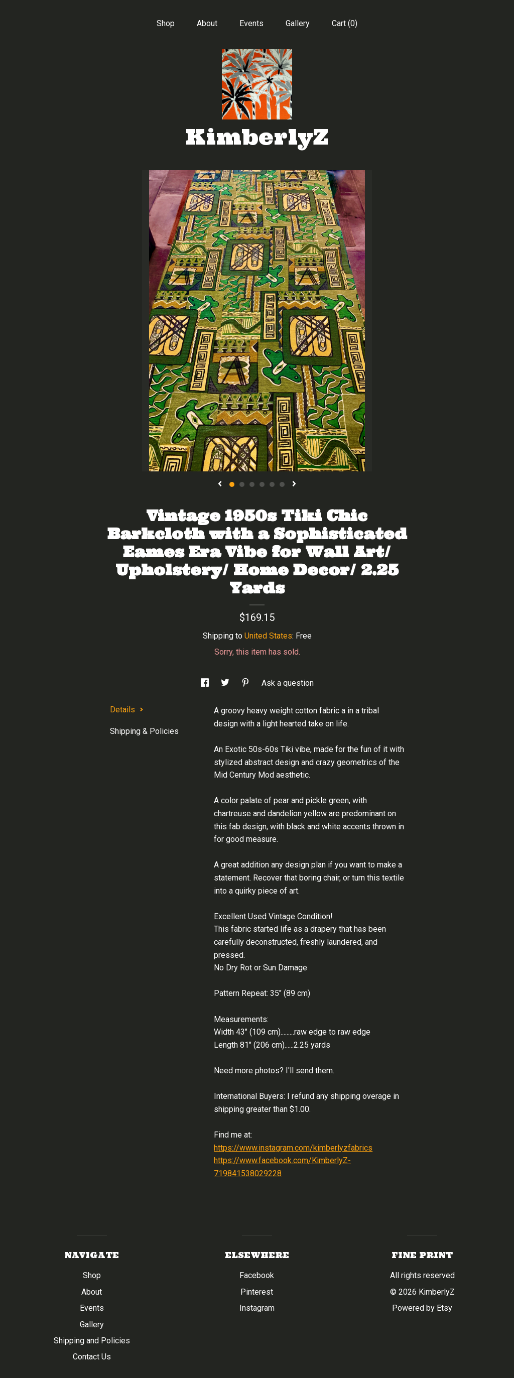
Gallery (298, 23)
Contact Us (92, 1356)
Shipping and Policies (92, 1340)
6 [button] (282, 484)
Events (251, 23)
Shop (166, 23)
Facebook (256, 1275)
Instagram (257, 1308)
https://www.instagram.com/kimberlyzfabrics (293, 1148)
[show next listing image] (294, 484)
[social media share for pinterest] (246, 683)
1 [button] (231, 484)
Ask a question (288, 683)
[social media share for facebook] (206, 683)
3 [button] (251, 484)
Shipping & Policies (144, 731)
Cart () (344, 23)
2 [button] (241, 484)
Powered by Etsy (422, 1308)
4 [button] (262, 484)
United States (268, 636)
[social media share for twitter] (226, 683)
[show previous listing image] (219, 484)
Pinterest (256, 1292)
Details (127, 709)
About (207, 23)
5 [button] (272, 484)
